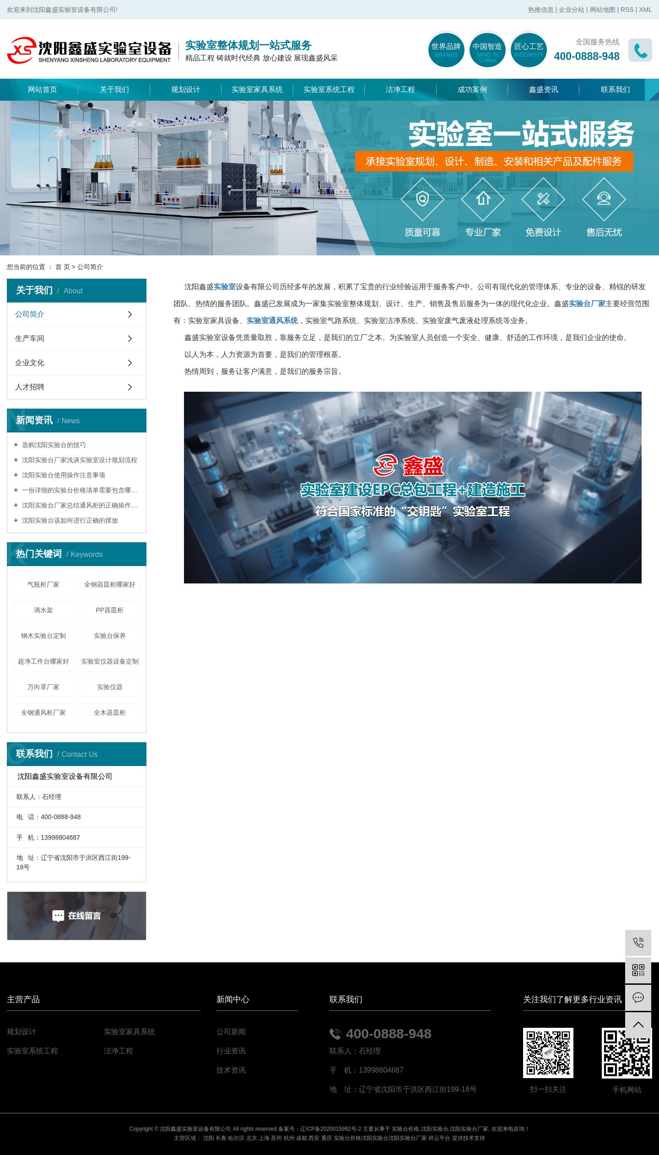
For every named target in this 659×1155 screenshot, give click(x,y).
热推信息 (541, 9)
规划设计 (185, 89)
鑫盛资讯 (543, 89)
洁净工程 (400, 89)
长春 (221, 1138)
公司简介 (29, 314)
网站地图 (603, 9)
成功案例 (472, 89)
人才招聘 (29, 387)
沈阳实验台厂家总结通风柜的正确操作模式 (80, 505)
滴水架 (43, 610)
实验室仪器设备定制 (110, 661)
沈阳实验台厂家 (469, 1129)
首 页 (62, 266)
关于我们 (114, 89)
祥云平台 (439, 1138)
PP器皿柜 (110, 610)
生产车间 (29, 338)
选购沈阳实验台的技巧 (53, 444)
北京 (251, 1138)
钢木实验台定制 (43, 635)
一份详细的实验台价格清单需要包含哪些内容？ (80, 490)
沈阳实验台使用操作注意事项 (62, 475)
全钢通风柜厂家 (43, 712)
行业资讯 (231, 1051)
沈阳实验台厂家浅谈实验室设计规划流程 (78, 460)
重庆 (326, 1138)
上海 (264, 1138)
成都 (301, 1138)
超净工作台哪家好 (43, 661)
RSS (627, 9)
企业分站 (571, 9)
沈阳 (208, 1138)
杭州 (289, 1138)
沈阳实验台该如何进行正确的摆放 (69, 520)
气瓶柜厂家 (43, 584)
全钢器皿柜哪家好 (109, 584)
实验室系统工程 (329, 89)
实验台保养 (110, 635)
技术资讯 (231, 1070)
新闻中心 (232, 999)
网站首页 (42, 89)
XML (645, 9)
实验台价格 (405, 1129)
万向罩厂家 (43, 687)
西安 (313, 1138)
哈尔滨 (236, 1138)
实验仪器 (110, 687)
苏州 (276, 1138)
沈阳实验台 (434, 1129)
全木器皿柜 (110, 712)
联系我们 (615, 89)
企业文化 (29, 363)
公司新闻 (231, 1032)
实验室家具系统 (257, 89)
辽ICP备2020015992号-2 (330, 1129)
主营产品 (23, 999)
